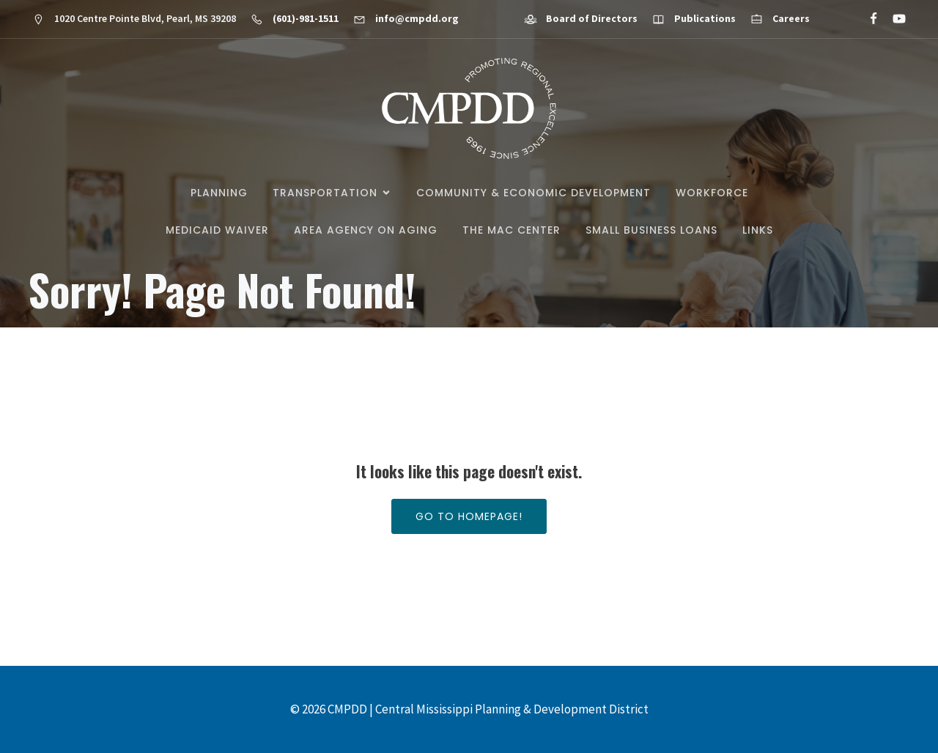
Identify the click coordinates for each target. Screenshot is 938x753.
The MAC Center (511, 230)
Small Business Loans (651, 230)
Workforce (712, 192)
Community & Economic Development (533, 192)
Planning (219, 192)
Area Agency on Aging (365, 230)
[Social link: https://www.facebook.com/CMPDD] (867, 19)
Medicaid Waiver (217, 230)
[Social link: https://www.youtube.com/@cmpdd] (893, 19)
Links (757, 230)
